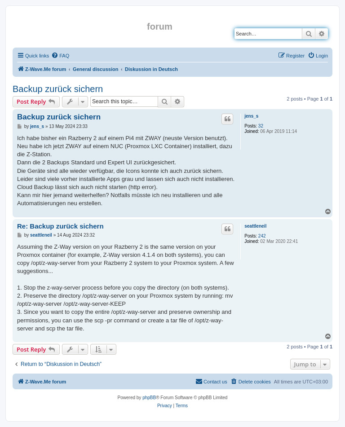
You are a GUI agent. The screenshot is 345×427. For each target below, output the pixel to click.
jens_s (251, 116)
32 (260, 125)
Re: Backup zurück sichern (60, 226)
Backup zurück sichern (58, 89)
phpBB (149, 397)
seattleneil (255, 226)
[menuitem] (60, 55)
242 (262, 235)
